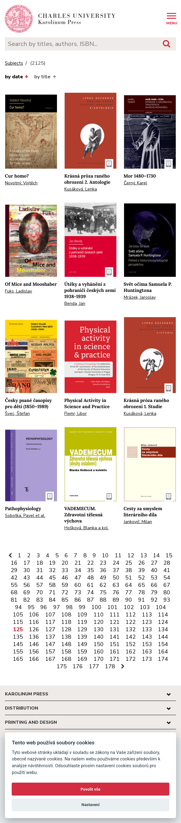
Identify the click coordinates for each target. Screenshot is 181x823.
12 (130, 555)
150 (99, 644)
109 (82, 614)
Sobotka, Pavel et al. (25, 515)
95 (31, 607)
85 (65, 600)
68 (14, 592)
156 (34, 651)
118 (66, 622)
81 (14, 600)
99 (82, 607)
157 (50, 651)
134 (163, 629)
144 (163, 637)
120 (99, 622)
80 (166, 592)
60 (77, 585)
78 (141, 592)
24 (116, 563)
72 (65, 592)
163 (147, 651)
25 (128, 563)
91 (141, 600)
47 (77, 577)
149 (82, 644)
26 (141, 563)
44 (39, 577)
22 (90, 563)
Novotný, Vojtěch (21, 183)
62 (103, 585)
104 (161, 607)
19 (52, 563)
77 (128, 592)
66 (154, 585)
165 (18, 659)
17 (26, 563)
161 (115, 651)
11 (118, 555)
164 (163, 651)
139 (82, 637)
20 (65, 563)
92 (154, 600)
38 (128, 570)
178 (110, 666)
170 (99, 659)
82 (26, 600)
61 (90, 585)
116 (34, 622)
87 (90, 600)
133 (147, 629)
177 (94, 666)
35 (90, 570)
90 (128, 600)
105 (18, 614)
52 (141, 577)
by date (16, 76)
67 (166, 585)
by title (45, 76)
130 (99, 629)
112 (131, 614)
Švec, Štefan (17, 413)
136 (34, 637)
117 (50, 622)
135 (18, 637)
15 (169, 555)
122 (131, 622)
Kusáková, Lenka (80, 189)
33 (65, 570)
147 (50, 644)
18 (39, 563)
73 (77, 592)
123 (147, 622)
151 (115, 644)
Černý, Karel (135, 183)
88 (103, 600)
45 (52, 577)
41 (166, 570)
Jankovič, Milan (138, 522)
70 (39, 592)
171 (115, 659)
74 (90, 592)
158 (66, 651)
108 (66, 614)
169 (82, 659)
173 (147, 659)
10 (105, 555)
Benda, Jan (74, 303)
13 (143, 555)
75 (103, 592)
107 (50, 614)
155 (18, 651)
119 (82, 622)
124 (163, 622)
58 (52, 585)
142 (131, 637)
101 (112, 607)
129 (82, 629)
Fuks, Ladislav (18, 291)
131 (115, 629)
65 (141, 585)
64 (128, 585)
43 (26, 577)
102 (129, 607)
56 (26, 585)
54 (166, 577)
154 (163, 644)
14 (156, 555)
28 (166, 563)
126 (34, 629)
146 (34, 644)
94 (18, 607)
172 (131, 659)
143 (147, 637)
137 (50, 637)
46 (65, 577)
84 (52, 600)
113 (147, 614)
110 (99, 614)
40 (154, 570)
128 (66, 629)
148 (66, 644)
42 (14, 577)
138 (66, 637)
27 (154, 563)
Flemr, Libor (75, 413)
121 (115, 622)
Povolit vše (90, 789)
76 (116, 592)
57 (39, 585)
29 (14, 570)
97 (56, 607)
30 (26, 570)
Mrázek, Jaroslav (140, 297)
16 (14, 563)
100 (96, 607)
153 (147, 644)
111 (115, 614)
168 (66, 659)
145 (18, 644)
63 (116, 585)
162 (131, 651)
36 (103, 570)
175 (62, 666)
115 (18, 622)
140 (99, 637)
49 (103, 577)
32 (52, 570)
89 (116, 600)
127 (50, 629)
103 (145, 607)
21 (77, 563)
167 (50, 659)
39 (141, 570)
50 (116, 577)
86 (77, 600)
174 (163, 659)
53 (154, 577)
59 (65, 585)
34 (77, 570)
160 (99, 651)
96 (43, 607)
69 (26, 592)
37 (116, 570)
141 (115, 637)
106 (34, 614)
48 (90, 577)
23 (103, 563)
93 (166, 600)
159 (82, 651)
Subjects (14, 63)
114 (163, 614)
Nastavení (91, 804)
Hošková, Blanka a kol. (86, 528)
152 (131, 644)
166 (34, 659)
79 (154, 592)
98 (69, 607)
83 (39, 600)
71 (52, 592)
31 (39, 570)
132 (131, 629)
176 (78, 666)
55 (14, 585)
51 (128, 577)
